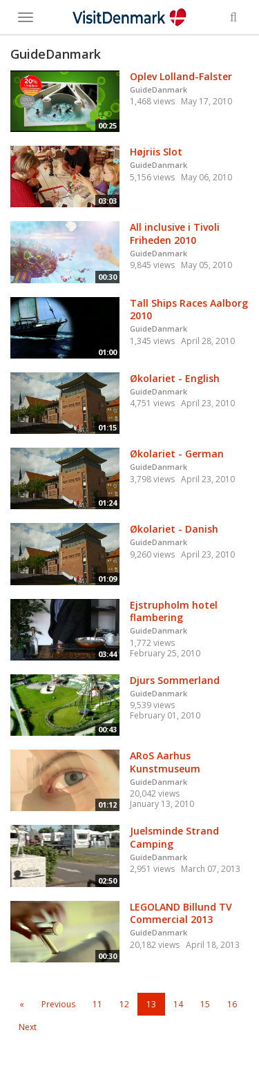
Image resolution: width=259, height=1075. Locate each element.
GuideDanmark (158, 89)
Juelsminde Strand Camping (174, 837)
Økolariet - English (175, 378)
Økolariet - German (177, 453)
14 (178, 1004)
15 (205, 1004)
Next (28, 1027)
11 (97, 1004)
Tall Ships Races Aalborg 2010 (189, 309)
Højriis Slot (156, 151)
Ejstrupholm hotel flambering (174, 611)
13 (151, 1004)
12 (124, 1004)
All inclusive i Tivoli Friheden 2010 (175, 233)
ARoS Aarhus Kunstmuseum (165, 762)
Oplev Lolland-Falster (181, 76)
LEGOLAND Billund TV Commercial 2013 (181, 913)
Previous (58, 1004)
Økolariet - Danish (174, 528)
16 (232, 1004)
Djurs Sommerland (175, 680)
